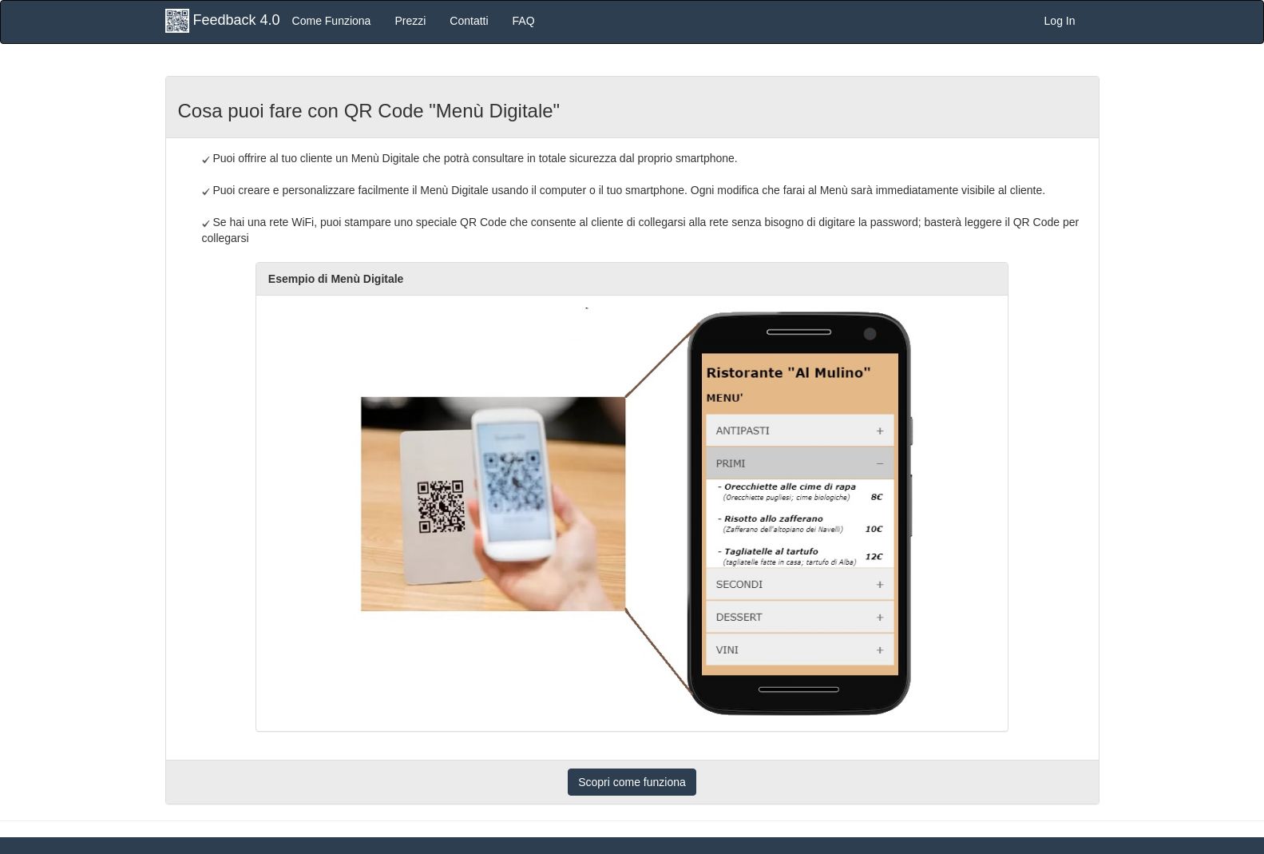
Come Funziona (331, 20)
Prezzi (410, 20)
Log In (1060, 20)
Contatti (469, 20)
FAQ (524, 20)
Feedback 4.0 (222, 21)
